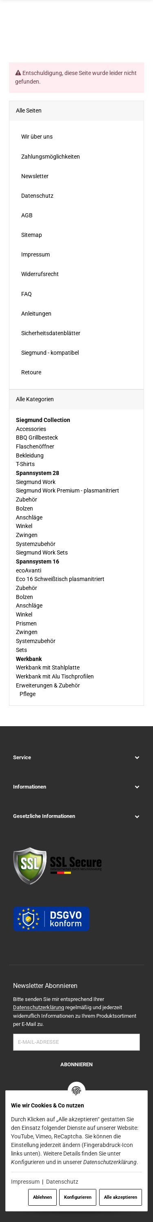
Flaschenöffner (35, 446)
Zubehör (26, 499)
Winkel (24, 526)
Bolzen (24, 508)
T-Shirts (25, 464)
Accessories (31, 428)
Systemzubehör (35, 543)
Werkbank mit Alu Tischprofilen (55, 676)
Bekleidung (30, 455)
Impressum (25, 1181)
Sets (21, 649)
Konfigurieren (77, 1197)
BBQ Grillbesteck (37, 437)
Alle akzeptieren (120, 1197)
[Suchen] (124, 30)
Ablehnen (42, 1197)
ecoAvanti (28, 570)
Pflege (26, 694)
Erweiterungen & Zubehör (48, 685)
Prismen (26, 623)
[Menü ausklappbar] (139, 30)
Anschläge (29, 517)
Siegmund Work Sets (42, 552)
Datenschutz (62, 1181)
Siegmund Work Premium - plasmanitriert (67, 490)
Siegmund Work (35, 481)
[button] (76, 757)
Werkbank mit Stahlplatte (48, 667)
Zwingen (27, 535)
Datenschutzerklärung (38, 1007)
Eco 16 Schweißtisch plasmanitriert (60, 579)
